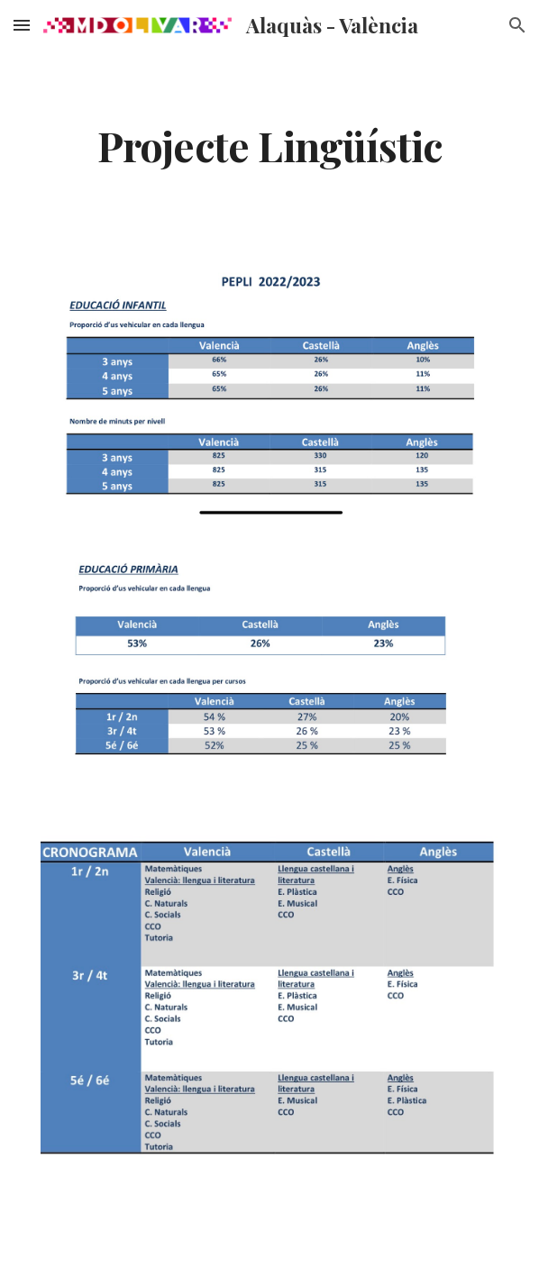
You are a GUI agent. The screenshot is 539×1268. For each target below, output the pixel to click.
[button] (21, 25)
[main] (269, 145)
